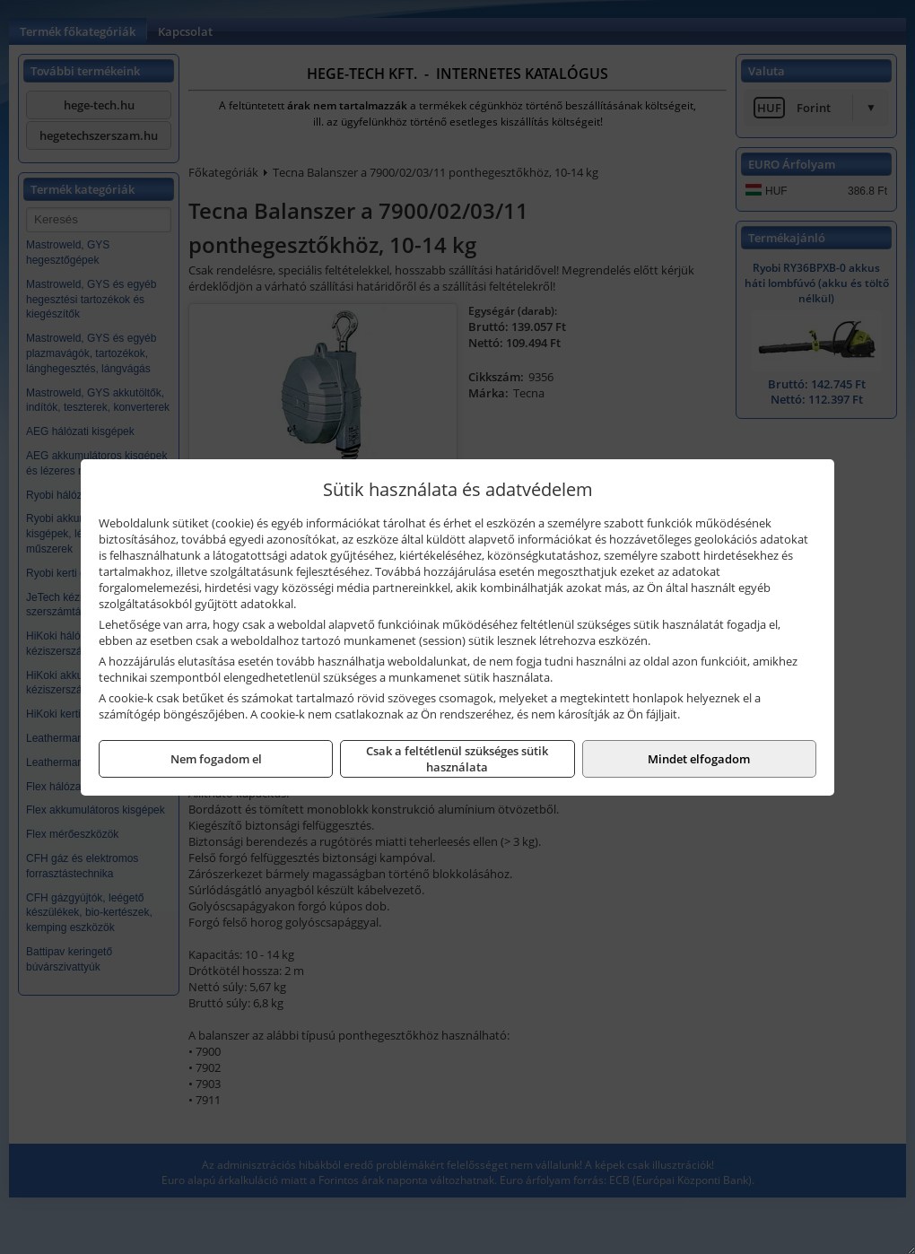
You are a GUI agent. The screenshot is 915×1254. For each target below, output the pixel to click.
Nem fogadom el (216, 759)
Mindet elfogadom (699, 759)
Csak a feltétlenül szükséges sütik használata (457, 759)
